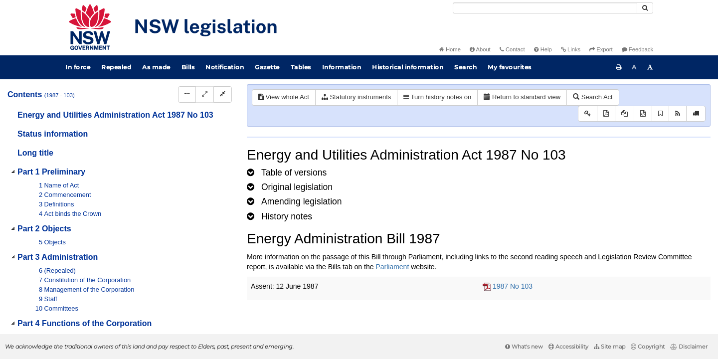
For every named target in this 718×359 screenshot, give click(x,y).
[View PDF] (606, 114)
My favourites (510, 67)
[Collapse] (222, 94)
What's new (524, 346)
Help (543, 49)
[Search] (545, 7)
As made (156, 67)
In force (77, 67)
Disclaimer (689, 346)
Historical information (407, 67)
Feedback (637, 49)
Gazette (267, 67)
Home (450, 49)
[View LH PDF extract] (624, 114)
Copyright (648, 346)
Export (600, 49)
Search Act (592, 97)
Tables (301, 67)
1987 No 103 (513, 286)
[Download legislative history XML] (643, 114)
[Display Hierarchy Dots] (187, 94)
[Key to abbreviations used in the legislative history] (587, 114)
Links (570, 49)
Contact (512, 49)
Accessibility (568, 346)
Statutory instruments (356, 97)
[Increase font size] (650, 67)
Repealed (116, 67)
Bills (188, 67)
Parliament (392, 267)
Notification (224, 67)
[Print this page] (618, 67)
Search (465, 67)
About (480, 49)
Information (341, 67)
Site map (609, 346)
